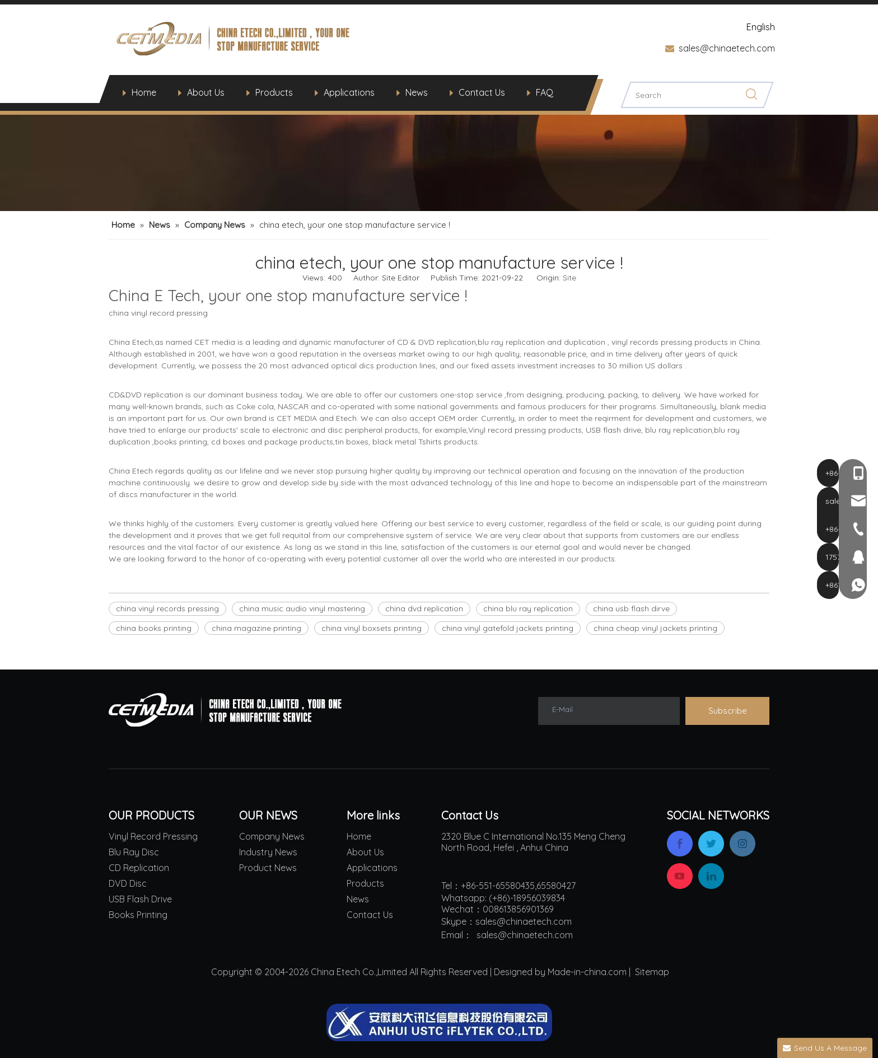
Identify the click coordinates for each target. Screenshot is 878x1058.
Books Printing (138, 914)
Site (569, 278)
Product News (268, 867)
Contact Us (482, 92)
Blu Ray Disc (134, 852)
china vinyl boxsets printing (371, 628)
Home (144, 92)
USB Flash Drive (140, 899)
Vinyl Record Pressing (153, 836)
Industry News (268, 852)
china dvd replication (424, 608)
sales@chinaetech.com (727, 48)
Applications (349, 92)
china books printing (154, 628)
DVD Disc (128, 883)
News (416, 92)
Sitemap (652, 971)
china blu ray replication (528, 608)
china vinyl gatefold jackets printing (507, 628)
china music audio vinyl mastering (302, 608)
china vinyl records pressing (167, 608)
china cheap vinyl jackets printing (655, 628)
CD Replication (139, 867)
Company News (272, 836)
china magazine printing (256, 628)
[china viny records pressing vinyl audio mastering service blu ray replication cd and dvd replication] (439, 119)
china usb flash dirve (631, 608)
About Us (206, 92)
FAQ (544, 92)
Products (274, 92)
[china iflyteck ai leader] (439, 1022)
